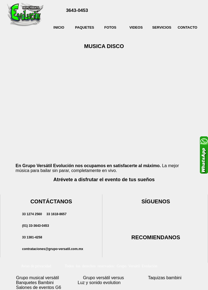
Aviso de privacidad (36, 266)
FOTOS (110, 27)
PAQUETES (84, 27)
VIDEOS (136, 27)
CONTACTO (187, 27)
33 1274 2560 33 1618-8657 (43, 214)
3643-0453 (77, 10)
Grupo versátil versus (103, 277)
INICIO (58, 27)
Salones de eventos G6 (38, 287)
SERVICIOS (161, 27)
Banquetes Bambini (35, 282)
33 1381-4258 (31, 237)
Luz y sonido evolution (99, 282)
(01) (34, 226)
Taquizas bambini (164, 277)
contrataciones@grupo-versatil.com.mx (51, 249)
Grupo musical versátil (37, 277)
